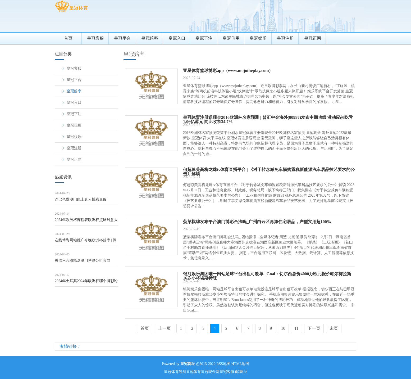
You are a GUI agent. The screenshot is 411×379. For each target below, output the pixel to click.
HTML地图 (240, 364)
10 (283, 328)
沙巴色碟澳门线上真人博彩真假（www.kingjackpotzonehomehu (81, 201)
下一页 (314, 328)
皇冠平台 (122, 38)
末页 (334, 328)
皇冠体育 (193, 372)
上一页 (164, 328)
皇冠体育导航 (175, 372)
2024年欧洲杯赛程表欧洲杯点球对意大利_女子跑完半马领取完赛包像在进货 (86, 221)
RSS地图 (223, 364)
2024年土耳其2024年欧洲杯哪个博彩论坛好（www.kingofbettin (86, 283)
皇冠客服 (95, 38)
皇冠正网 (312, 38)
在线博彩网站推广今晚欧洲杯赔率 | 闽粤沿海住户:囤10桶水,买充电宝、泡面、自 (86, 242)
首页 (68, 38)
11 (296, 328)
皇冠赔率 (149, 38)
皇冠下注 (203, 38)
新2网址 (240, 372)
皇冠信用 (231, 38)
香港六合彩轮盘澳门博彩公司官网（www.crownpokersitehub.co (82, 262)
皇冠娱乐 (258, 38)
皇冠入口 (176, 38)
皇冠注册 (285, 38)
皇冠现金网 (210, 372)
